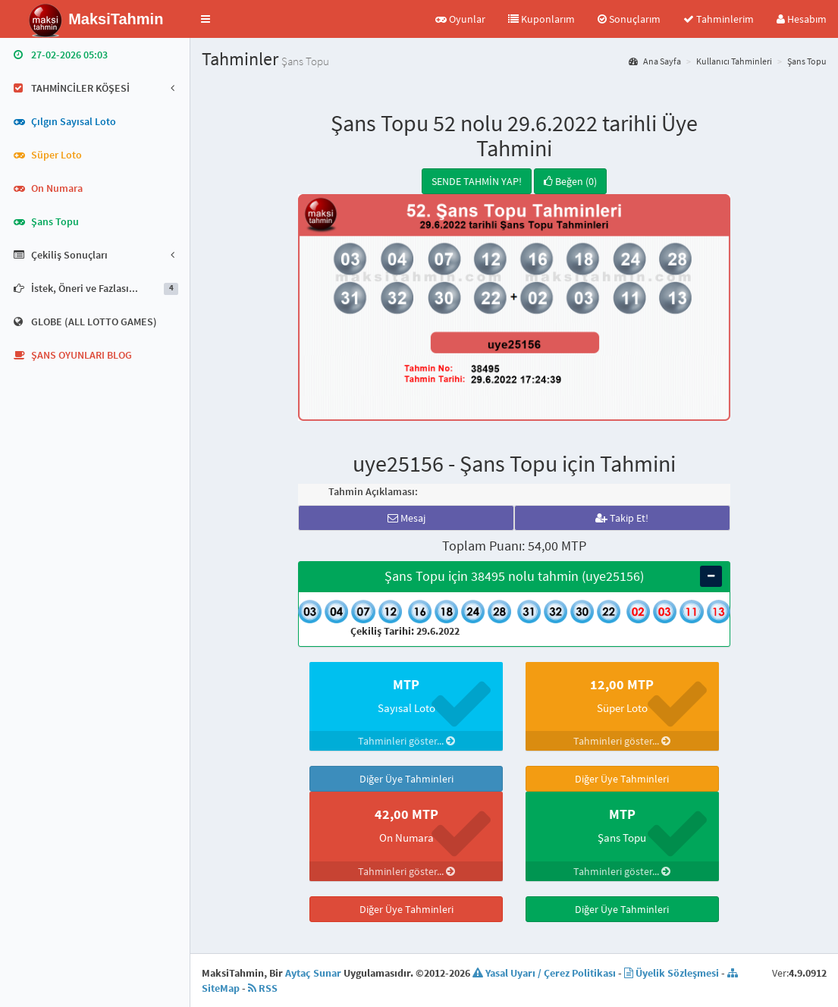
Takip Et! (621, 518)
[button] (205, 19)
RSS (263, 988)
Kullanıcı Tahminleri (734, 61)
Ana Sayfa (655, 61)
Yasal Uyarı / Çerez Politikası (544, 973)
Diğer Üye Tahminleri (406, 779)
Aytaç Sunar (313, 973)
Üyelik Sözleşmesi (671, 973)
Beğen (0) (570, 181)
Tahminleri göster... (406, 741)
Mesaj (406, 518)
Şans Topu (807, 61)
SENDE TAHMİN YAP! (477, 181)
